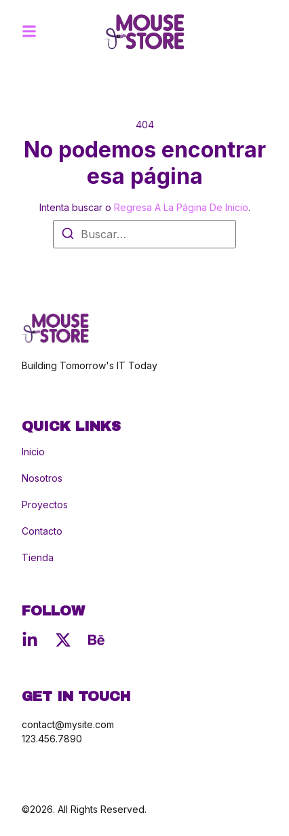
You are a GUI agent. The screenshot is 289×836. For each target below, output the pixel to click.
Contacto (42, 531)
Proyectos (45, 505)
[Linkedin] (30, 640)
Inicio (33, 452)
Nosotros (42, 478)
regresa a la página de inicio (181, 207)
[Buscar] (67, 235)
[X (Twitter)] (63, 640)
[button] (29, 31)
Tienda (38, 558)
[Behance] (96, 640)
